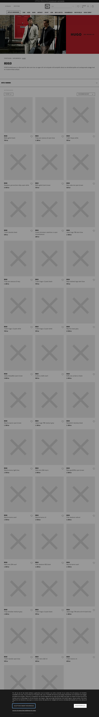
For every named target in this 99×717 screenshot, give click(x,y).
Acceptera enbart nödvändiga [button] (24, 705)
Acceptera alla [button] (80, 705)
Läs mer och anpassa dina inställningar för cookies (24, 710)
